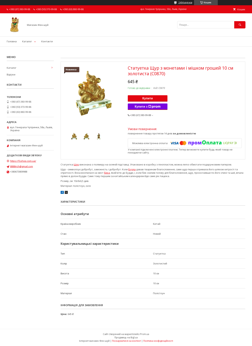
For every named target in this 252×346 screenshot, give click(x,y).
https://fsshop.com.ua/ (23, 160)
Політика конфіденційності (158, 340)
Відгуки (11, 74)
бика (107, 172)
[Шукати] (239, 24)
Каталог (27, 41)
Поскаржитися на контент (126, 340)
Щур (76, 164)
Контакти (47, 41)
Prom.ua (144, 334)
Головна (12, 41)
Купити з (148, 106)
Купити (147, 98)
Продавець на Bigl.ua (126, 337)
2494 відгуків (185, 2)
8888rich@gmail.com (21, 166)
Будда (132, 169)
